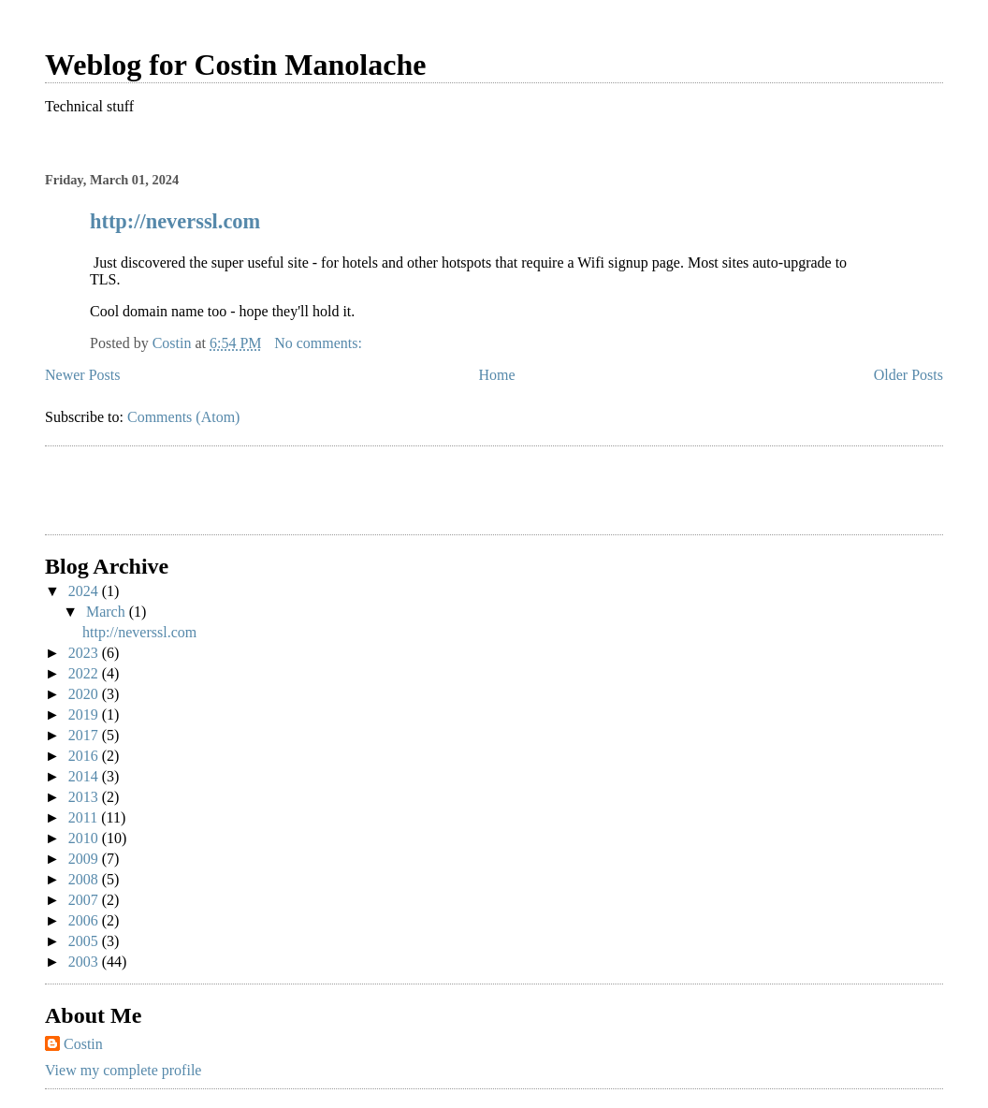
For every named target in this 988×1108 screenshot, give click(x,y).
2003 (85, 962)
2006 (85, 920)
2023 (85, 653)
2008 (85, 879)
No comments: (320, 343)
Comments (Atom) (183, 417)
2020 (85, 694)
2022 (85, 673)
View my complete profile (123, 1070)
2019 (85, 714)
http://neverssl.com (175, 221)
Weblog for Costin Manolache (235, 64)
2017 (85, 735)
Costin (83, 1044)
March (107, 612)
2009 (85, 859)
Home (497, 375)
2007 (85, 900)
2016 (85, 756)
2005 (85, 941)
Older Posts (908, 375)
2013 (85, 797)
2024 (85, 591)
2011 (84, 817)
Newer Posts (82, 375)
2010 (85, 838)
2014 (85, 776)
